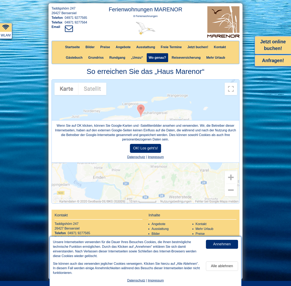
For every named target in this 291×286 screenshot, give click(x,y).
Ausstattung (145, 47)
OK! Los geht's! (145, 148)
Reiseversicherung (186, 57)
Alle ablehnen (222, 266)
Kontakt (220, 47)
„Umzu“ (137, 57)
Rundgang (117, 57)
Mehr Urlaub (215, 57)
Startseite (72, 47)
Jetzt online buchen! (273, 45)
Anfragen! (273, 60)
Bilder (90, 47)
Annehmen (222, 244)
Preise (105, 47)
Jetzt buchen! (197, 47)
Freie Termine (171, 47)
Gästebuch (74, 57)
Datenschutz (136, 280)
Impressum (156, 280)
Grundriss (96, 57)
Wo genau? (157, 57)
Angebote (123, 47)
